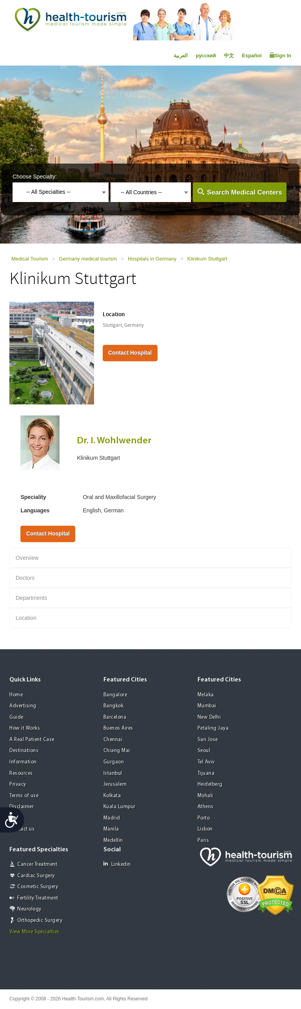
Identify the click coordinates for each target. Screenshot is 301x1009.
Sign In (280, 55)
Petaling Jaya (213, 728)
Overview (27, 558)
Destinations (23, 750)
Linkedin (117, 864)
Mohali (205, 795)
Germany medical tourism (88, 259)
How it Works (24, 728)
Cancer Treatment (37, 864)
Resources (21, 773)
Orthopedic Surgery (39, 920)
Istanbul (112, 773)
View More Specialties (34, 931)
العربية (181, 55)
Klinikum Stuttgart (207, 259)
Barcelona (115, 717)
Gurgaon (113, 762)
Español (252, 55)
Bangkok (113, 705)
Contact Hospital (130, 353)
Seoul (204, 750)
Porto (204, 818)
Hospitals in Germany (152, 259)
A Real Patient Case (31, 739)
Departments (31, 598)
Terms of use (23, 795)
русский (206, 55)
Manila (111, 829)
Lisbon (205, 829)
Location (26, 618)
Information (23, 762)
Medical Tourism (29, 259)
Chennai (113, 739)
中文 (229, 55)
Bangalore (115, 695)
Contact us (21, 829)
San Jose (208, 739)
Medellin (113, 840)
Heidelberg (210, 784)
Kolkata (112, 795)
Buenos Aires (118, 728)
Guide (16, 717)
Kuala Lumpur (119, 806)
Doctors (25, 578)
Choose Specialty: (35, 176)
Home (16, 695)
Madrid (111, 818)
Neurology (29, 909)
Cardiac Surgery (36, 875)
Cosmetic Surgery (37, 886)
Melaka (206, 695)
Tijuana (206, 773)
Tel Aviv (206, 762)
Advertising (22, 705)
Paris (203, 840)
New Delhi (209, 717)
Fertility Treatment (37, 898)
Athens (206, 806)
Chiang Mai (116, 750)
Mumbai (207, 705)
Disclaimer (21, 806)
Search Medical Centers (244, 192)
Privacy (17, 784)
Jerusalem (115, 784)
